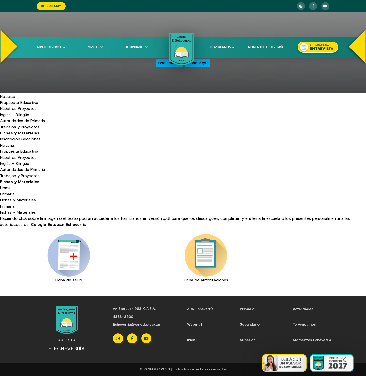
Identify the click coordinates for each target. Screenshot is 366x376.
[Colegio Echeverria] (181, 49)
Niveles (95, 47)
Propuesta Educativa (19, 102)
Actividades (136, 47)
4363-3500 (123, 316)
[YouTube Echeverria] (325, 6)
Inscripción (10, 139)
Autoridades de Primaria (22, 120)
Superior (247, 340)
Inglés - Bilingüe (14, 114)
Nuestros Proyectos (18, 108)
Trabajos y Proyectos (20, 127)
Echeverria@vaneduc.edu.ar (136, 324)
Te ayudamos (221, 47)
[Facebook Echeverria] (313, 6)
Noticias (7, 96)
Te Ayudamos (304, 324)
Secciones (31, 139)
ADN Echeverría (51, 47)
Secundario (250, 324)
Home (5, 188)
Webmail (194, 324)
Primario (247, 309)
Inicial (191, 340)
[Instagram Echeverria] (301, 6)
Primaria (7, 194)
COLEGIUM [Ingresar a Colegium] (51, 6)
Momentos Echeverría (266, 47)
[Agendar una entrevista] (318, 47)
